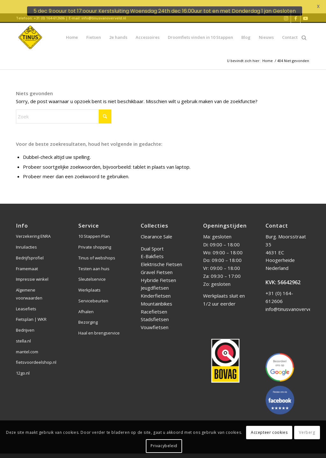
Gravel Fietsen (157, 266)
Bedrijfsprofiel (30, 252)
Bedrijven (25, 324)
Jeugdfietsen (155, 282)
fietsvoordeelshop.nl (36, 356)
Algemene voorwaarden (29, 288)
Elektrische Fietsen (161, 258)
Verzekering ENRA (33, 230)
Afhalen (86, 305)
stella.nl (23, 335)
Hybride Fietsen (158, 274)
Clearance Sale (156, 231)
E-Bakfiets (152, 250)
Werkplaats (89, 284)
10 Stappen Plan (94, 230)
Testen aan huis (94, 262)
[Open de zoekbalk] (304, 31)
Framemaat (27, 262)
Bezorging (88, 316)
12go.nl (23, 367)
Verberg (307, 432)
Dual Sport (152, 242)
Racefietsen (154, 305)
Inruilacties (26, 241)
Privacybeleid (164, 445)
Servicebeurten (93, 295)
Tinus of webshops (96, 252)
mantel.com (27, 346)
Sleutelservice (92, 273)
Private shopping (94, 241)
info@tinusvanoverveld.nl (293, 303)
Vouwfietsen (154, 321)
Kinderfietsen (156, 290)
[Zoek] (63, 111)
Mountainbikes (156, 298)
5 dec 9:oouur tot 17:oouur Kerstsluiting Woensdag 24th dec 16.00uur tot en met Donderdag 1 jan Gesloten (164, 11)
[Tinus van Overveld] (30, 31)
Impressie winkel (32, 273)
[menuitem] (72, 31)
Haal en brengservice (99, 327)
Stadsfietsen (155, 313)
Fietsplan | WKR (31, 313)
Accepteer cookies (269, 432)
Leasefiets (26, 303)
